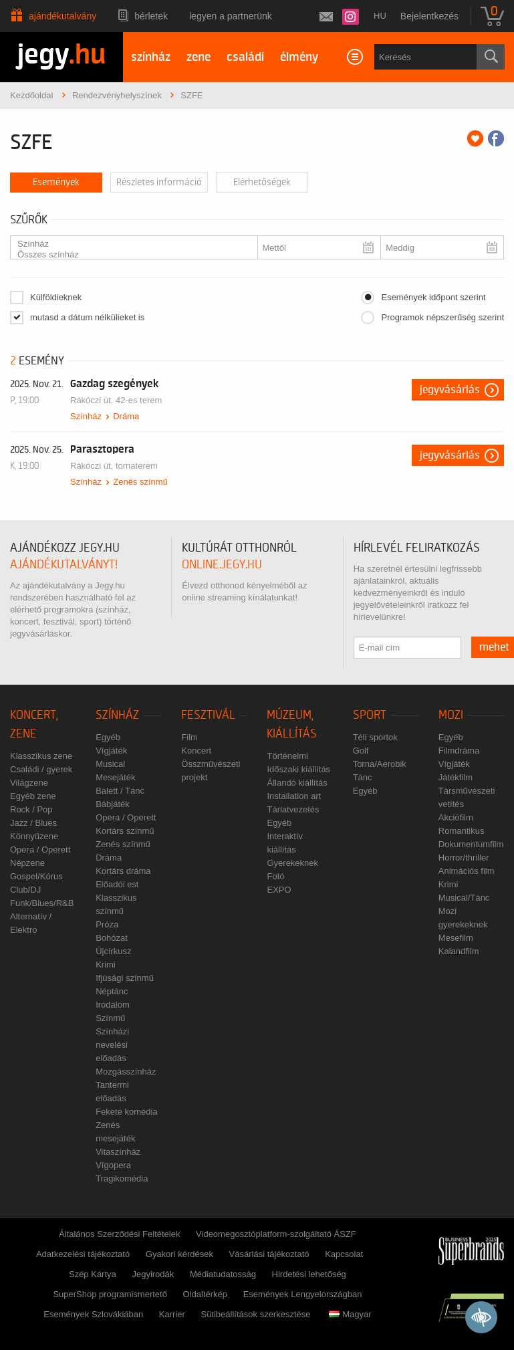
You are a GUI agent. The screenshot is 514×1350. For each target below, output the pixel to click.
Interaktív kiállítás (284, 843)
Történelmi (287, 756)
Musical (110, 764)
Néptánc (112, 991)
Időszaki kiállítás (298, 769)
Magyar (350, 1314)
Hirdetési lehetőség (309, 1274)
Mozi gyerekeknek (463, 917)
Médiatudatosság (223, 1274)
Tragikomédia (122, 1178)
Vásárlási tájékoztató (269, 1254)
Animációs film (466, 871)
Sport (369, 715)
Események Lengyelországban (302, 1294)
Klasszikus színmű (116, 904)
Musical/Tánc (464, 898)
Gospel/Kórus (36, 876)
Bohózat (112, 938)
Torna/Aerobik (379, 764)
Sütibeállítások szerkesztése (255, 1314)
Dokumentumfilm (471, 844)
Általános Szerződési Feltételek (119, 1234)
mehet (494, 647)
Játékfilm (455, 777)
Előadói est (117, 884)
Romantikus (461, 831)
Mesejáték (115, 777)
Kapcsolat (344, 1254)
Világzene (29, 783)
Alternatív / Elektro (30, 923)
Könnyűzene (34, 836)
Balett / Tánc (120, 791)
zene (198, 57)
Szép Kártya (92, 1274)
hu (380, 16)
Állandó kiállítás (297, 783)
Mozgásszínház (126, 1071)
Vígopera (113, 1165)
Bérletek (151, 16)
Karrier (172, 1314)
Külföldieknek (56, 297)
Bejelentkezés (429, 16)
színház (150, 57)
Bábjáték (113, 804)
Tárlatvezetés (293, 809)
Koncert (196, 751)
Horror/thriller (463, 858)
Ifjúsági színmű (125, 978)
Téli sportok (375, 737)
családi (245, 57)
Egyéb (108, 737)
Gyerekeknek (292, 863)
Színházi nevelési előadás (112, 1044)
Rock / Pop (31, 809)
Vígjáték (111, 751)
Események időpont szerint (433, 297)
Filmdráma (458, 751)
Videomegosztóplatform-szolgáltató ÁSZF (276, 1234)
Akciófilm (455, 817)
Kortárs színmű (125, 831)
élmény (299, 57)
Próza (107, 924)
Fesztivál (208, 715)
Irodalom (113, 1005)
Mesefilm (455, 938)
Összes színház (128, 254)
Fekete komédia (127, 1112)
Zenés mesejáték (115, 1131)
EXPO (279, 890)
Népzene (27, 863)
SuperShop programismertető (110, 1294)
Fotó (275, 876)
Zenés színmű (140, 482)
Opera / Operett (40, 850)
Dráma (126, 416)
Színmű (110, 1018)
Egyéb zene (33, 796)
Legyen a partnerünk (230, 16)
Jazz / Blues (33, 823)
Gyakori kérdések (179, 1254)
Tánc (362, 777)
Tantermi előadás (112, 1091)
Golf (361, 751)
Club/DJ (25, 890)
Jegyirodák (153, 1274)
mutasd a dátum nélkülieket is (87, 317)
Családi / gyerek (41, 769)
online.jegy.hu (222, 565)
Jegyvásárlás (450, 390)
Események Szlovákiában (93, 1314)
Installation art (294, 796)
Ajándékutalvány (62, 16)
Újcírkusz (113, 951)
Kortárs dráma (123, 871)
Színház (128, 244)
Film (189, 737)
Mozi (450, 715)
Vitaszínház (118, 1152)
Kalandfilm (458, 951)
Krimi (106, 965)
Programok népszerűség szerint (442, 317)
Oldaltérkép (205, 1294)
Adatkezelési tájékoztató (83, 1254)
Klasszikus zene (41, 756)
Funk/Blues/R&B (42, 903)
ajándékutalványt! (64, 565)
